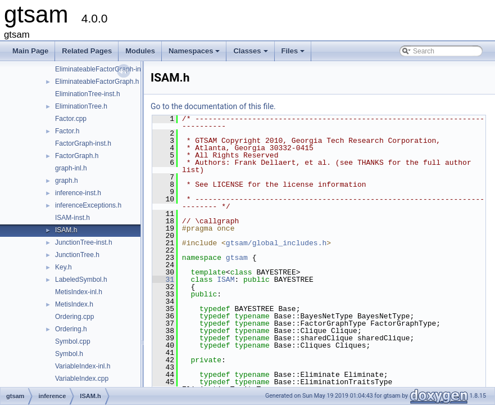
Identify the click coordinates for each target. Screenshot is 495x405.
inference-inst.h (78, 193)
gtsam (237, 258)
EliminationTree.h (81, 106)
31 (163, 279)
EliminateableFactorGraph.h (97, 82)
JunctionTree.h (77, 255)
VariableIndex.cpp (81, 378)
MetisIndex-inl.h (78, 292)
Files (294, 54)
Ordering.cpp (74, 317)
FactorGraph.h (76, 156)
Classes (251, 54)
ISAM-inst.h (72, 218)
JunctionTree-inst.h (83, 242)
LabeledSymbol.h (81, 280)
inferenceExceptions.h (88, 205)
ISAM (225, 279)
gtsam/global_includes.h (276, 243)
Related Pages (87, 51)
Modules (140, 51)
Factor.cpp (71, 119)
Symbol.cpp (72, 341)
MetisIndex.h (74, 304)
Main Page (30, 51)
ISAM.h (66, 230)
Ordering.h (71, 329)
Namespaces (195, 54)
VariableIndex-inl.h (83, 366)
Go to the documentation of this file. (213, 106)
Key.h (63, 267)
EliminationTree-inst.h (87, 94)
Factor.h (67, 131)
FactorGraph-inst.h (83, 143)
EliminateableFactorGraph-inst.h (103, 69)
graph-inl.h (71, 168)
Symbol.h (69, 354)
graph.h (66, 180)
